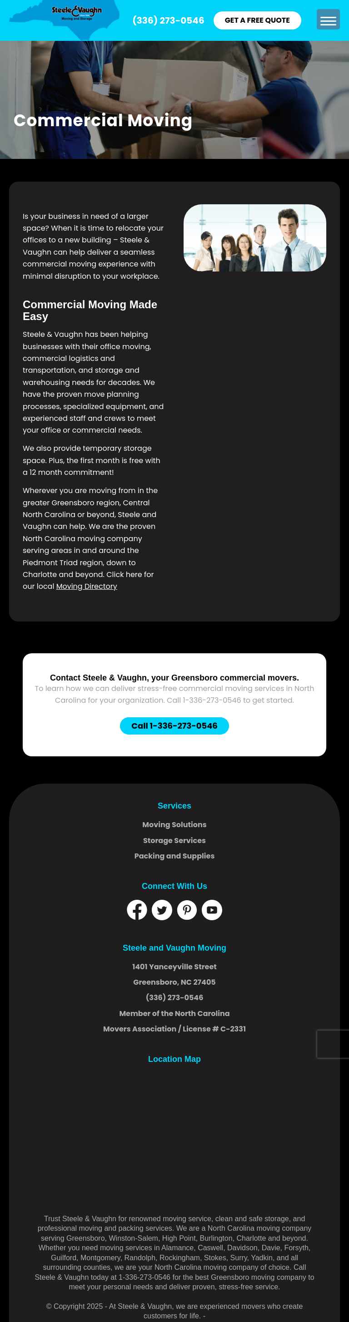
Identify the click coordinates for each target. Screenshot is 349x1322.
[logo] (64, 20)
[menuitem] (327, 19)
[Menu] (327, 19)
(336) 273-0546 (168, 20)
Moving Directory (86, 586)
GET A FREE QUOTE (257, 20)
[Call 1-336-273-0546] (174, 726)
